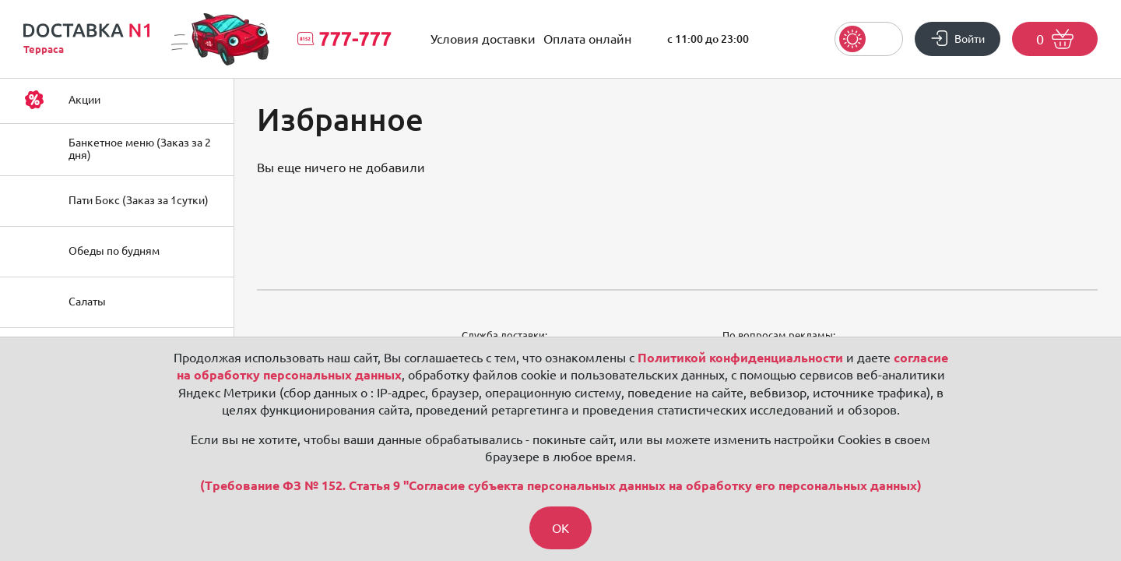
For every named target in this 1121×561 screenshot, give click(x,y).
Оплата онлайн (587, 39)
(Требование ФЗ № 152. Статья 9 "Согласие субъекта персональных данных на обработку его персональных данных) (561, 486)
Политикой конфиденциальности (740, 358)
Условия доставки (483, 39)
